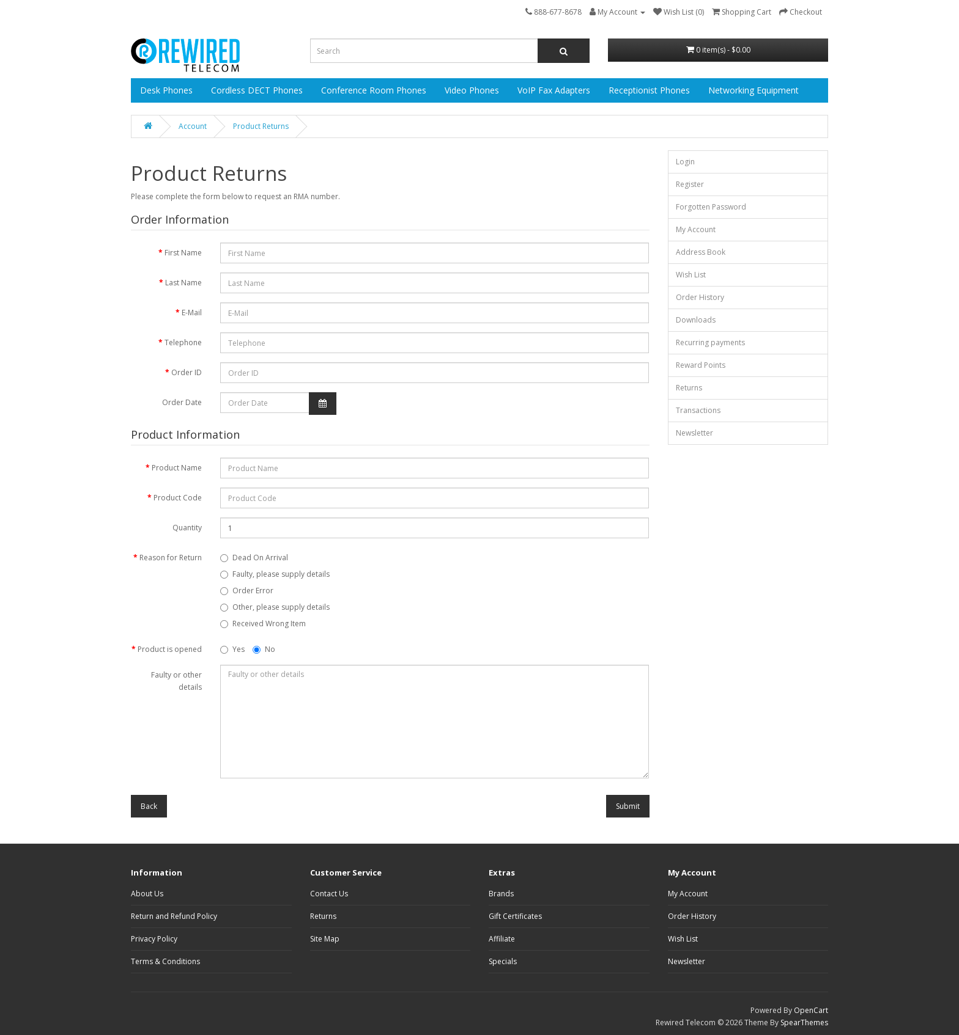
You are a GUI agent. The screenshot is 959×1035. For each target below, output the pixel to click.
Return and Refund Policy (174, 916)
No (264, 649)
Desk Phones (166, 90)
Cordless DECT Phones (257, 90)
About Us (147, 893)
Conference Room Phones (373, 90)
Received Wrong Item (263, 623)
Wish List (691, 274)
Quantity (187, 527)
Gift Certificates (515, 916)
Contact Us (329, 893)
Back (149, 806)
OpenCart (811, 1010)
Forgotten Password (711, 207)
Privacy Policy (154, 939)
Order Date (182, 402)
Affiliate (502, 939)
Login (685, 161)
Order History (700, 297)
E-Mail (192, 312)
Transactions (698, 410)
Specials (503, 961)
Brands (501, 893)
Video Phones (472, 90)
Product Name (177, 468)
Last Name (183, 282)
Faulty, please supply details (275, 574)
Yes (232, 649)
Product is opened (170, 649)
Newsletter (694, 433)
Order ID (186, 372)
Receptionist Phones (649, 90)
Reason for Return (170, 557)
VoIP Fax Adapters (553, 90)
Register (690, 184)
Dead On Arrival (254, 557)
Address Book (700, 252)
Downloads (696, 320)
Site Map (324, 939)
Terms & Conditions (165, 961)
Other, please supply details (275, 607)
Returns (689, 387)
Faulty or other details (176, 681)
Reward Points (700, 365)
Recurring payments (710, 342)
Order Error (246, 590)
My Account (696, 229)
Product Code (178, 497)
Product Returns (261, 126)
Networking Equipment (753, 90)
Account (193, 126)
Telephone (183, 342)
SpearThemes (804, 1022)
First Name (183, 252)
